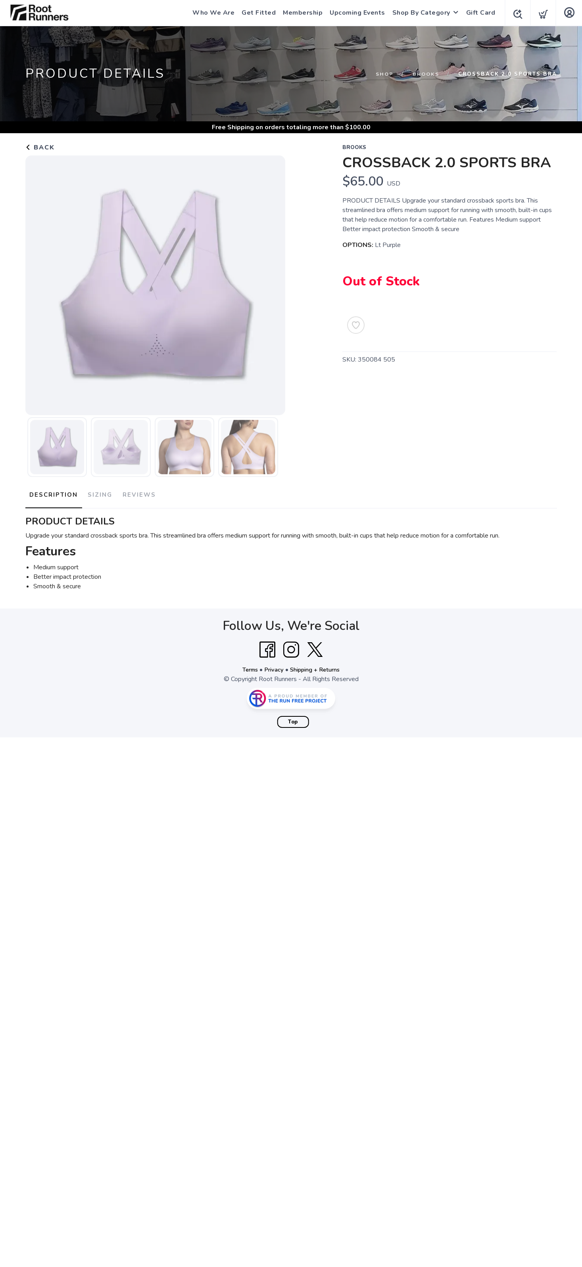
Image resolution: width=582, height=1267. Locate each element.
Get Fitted (256, 12)
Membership (300, 12)
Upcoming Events (355, 12)
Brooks (425, 74)
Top (293, 718)
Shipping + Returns (317, 666)
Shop (382, 74)
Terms (246, 666)
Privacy (272, 666)
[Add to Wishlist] (356, 325)
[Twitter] (315, 646)
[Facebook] (267, 646)
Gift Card (478, 12)
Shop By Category (419, 12)
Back (40, 147)
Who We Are (211, 12)
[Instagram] (291, 646)
